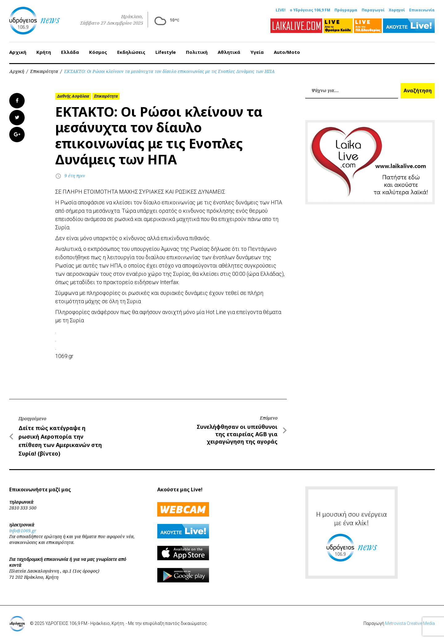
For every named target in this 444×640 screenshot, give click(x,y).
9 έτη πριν (74, 176)
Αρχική (17, 52)
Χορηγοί (397, 10)
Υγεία (257, 52)
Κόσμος (98, 52)
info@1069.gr (22, 530)
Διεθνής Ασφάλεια (73, 96)
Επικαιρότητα (44, 71)
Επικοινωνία (422, 10)
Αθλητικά (229, 52)
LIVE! (281, 10)
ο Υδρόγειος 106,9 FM (310, 10)
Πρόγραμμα (346, 10)
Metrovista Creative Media (410, 623)
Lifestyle (165, 52)
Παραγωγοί (373, 10)
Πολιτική (197, 52)
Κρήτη (43, 52)
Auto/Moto (287, 52)
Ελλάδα (70, 52)
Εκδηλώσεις (131, 52)
